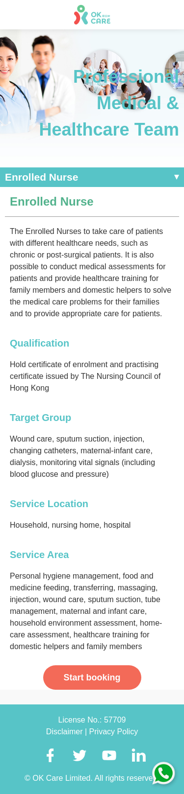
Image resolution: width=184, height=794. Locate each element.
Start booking (92, 677)
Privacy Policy (113, 731)
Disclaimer (65, 731)
